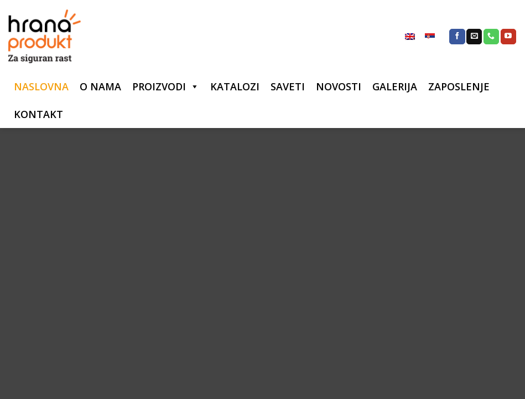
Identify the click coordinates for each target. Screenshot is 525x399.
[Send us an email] (474, 36)
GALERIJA (394, 86)
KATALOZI (234, 86)
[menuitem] (410, 36)
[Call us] (491, 36)
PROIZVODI (159, 86)
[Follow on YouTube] (508, 36)
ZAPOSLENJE (459, 86)
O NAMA (100, 86)
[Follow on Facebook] (457, 36)
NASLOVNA (41, 86)
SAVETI (288, 86)
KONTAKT (38, 114)
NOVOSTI (338, 86)
